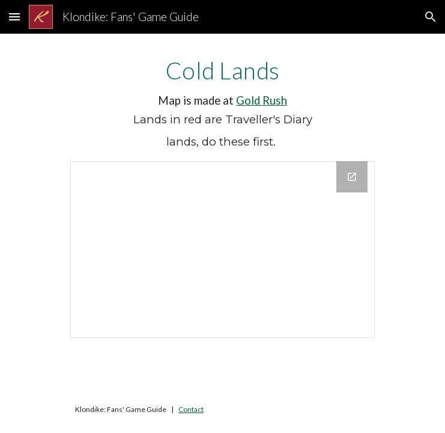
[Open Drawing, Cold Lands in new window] (352, 176)
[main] (222, 104)
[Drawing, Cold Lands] (222, 249)
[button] (14, 16)
